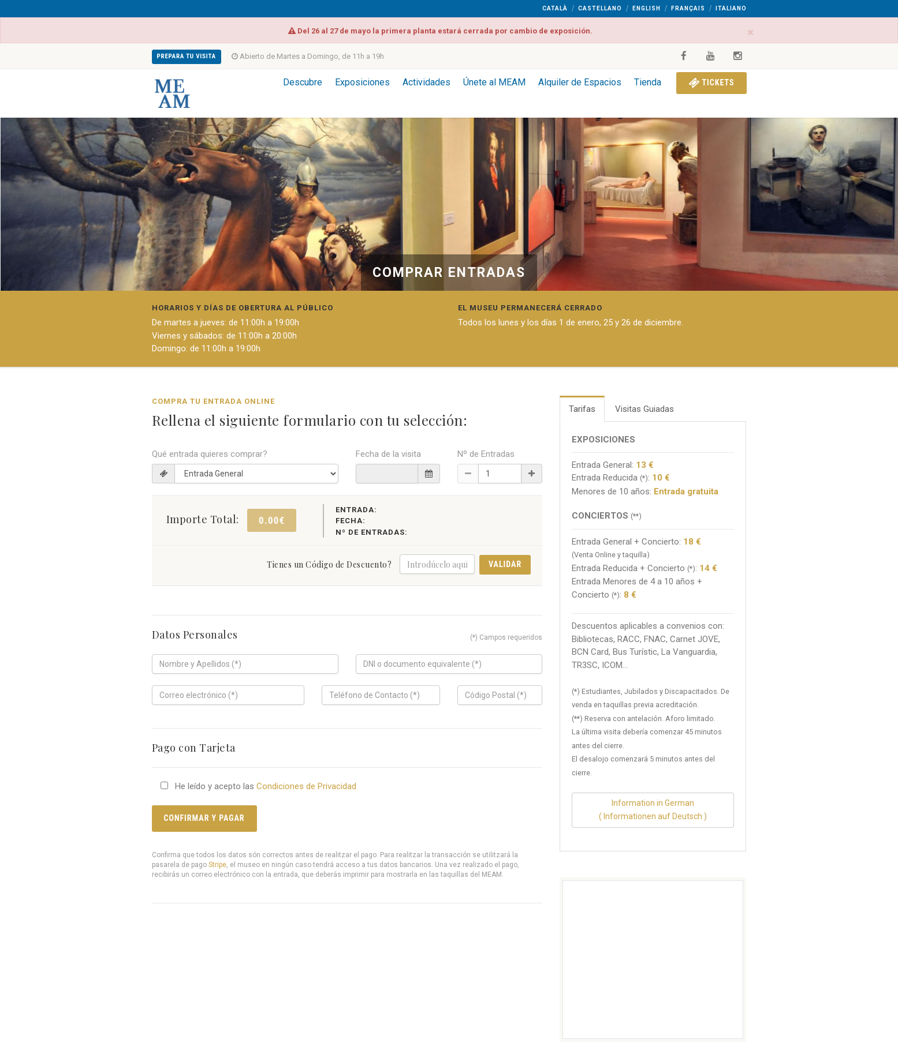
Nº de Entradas (486, 454)
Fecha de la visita (388, 454)
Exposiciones (362, 82)
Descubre (302, 82)
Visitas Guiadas (644, 409)
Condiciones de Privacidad (306, 786)
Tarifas (582, 409)
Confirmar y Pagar (204, 818)
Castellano (600, 8)
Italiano (731, 8)
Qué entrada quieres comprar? (209, 454)
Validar (505, 564)
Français (688, 8)
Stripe (217, 865)
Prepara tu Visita (186, 56)
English (646, 8)
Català (555, 8)
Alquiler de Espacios (579, 82)
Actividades (426, 82)
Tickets (711, 82)
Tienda (647, 82)
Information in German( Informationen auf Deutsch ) (653, 809)
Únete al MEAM (494, 82)
